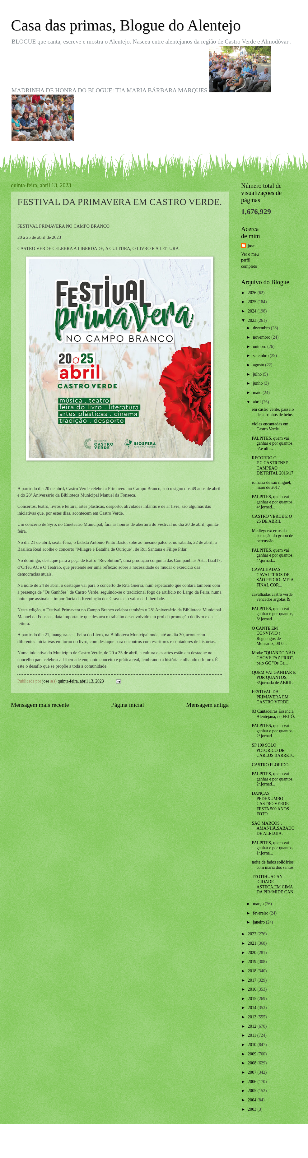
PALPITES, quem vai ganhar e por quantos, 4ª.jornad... (272, 501)
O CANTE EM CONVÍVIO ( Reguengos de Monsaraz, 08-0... (269, 636)
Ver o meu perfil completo (250, 260)
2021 (252, 943)
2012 (252, 1026)
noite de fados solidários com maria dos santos (273, 865)
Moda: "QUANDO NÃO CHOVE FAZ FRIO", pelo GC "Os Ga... (273, 658)
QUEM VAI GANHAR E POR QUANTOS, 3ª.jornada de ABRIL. (274, 677)
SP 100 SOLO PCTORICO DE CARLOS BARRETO (273, 750)
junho (258, 383)
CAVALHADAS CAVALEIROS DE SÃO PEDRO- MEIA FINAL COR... (272, 577)
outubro (260, 346)
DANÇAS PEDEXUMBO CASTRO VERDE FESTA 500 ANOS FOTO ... (270, 803)
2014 (252, 1007)
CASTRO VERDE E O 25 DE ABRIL (272, 519)
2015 (252, 998)
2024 (252, 311)
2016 (252, 989)
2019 (252, 961)
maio (258, 392)
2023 (252, 320)
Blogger (188, 1145)
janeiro (259, 922)
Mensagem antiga (207, 705)
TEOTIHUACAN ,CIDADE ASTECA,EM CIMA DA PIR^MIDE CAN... (274, 884)
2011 (252, 1035)
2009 (252, 1054)
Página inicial (127, 705)
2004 (252, 1100)
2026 (252, 292)
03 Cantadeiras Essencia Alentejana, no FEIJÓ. (273, 714)
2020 (252, 952)
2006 (252, 1081)
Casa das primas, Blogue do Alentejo (126, 25)
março (259, 903)
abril (257, 402)
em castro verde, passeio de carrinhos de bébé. (273, 412)
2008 (252, 1063)
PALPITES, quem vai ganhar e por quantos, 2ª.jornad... (272, 730)
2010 (252, 1044)
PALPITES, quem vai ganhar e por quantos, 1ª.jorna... (272, 848)
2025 (252, 301)
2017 (252, 980)
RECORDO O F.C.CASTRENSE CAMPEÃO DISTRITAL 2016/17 (272, 466)
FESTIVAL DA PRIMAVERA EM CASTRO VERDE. (271, 696)
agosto (259, 365)
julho (258, 374)
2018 (252, 971)
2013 (252, 1017)
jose (250, 245)
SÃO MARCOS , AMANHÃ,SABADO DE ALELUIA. (273, 828)
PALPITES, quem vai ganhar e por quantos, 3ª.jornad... (272, 613)
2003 (252, 1109)
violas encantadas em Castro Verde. (270, 427)
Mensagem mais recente (40, 705)
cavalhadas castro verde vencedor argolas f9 (272, 597)
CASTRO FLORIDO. (270, 764)
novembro (262, 337)
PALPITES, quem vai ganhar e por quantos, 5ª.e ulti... (272, 443)
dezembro (262, 328)
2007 (252, 1072)
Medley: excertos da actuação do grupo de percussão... (272, 535)
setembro (261, 355)
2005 (252, 1090)
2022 (252, 934)
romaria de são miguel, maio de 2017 (271, 485)
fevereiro (261, 913)
